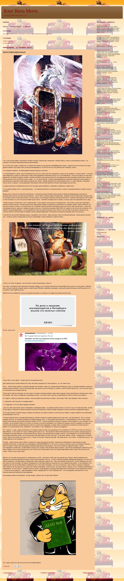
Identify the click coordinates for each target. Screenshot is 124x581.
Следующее (7, 573)
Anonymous (100, 25)
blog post (107, 25)
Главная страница (8, 41)
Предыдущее (88, 573)
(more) (102, 32)
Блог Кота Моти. (21, 11)
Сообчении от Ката (8, 43)
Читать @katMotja (102, 232)
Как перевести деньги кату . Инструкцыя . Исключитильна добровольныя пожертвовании (27, 33)
